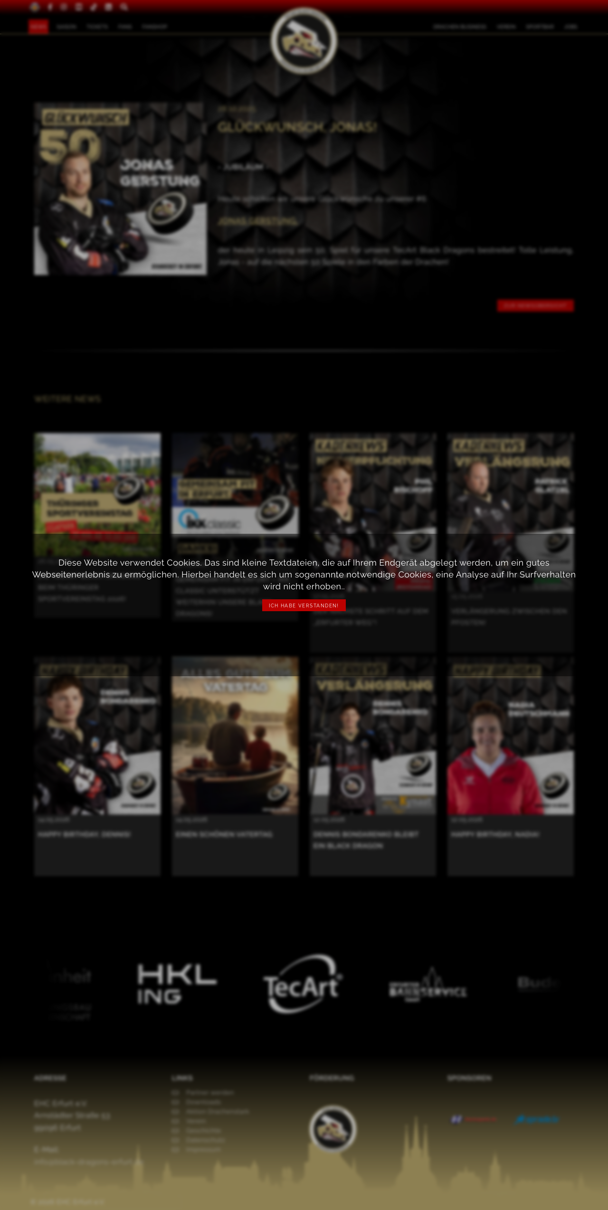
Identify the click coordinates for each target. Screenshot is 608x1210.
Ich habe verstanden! (304, 605)
